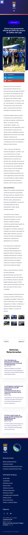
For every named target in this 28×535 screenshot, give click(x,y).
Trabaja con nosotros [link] (8, 488)
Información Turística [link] (8, 492)
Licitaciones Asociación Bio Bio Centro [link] (12, 468)
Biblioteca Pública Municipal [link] (9, 461)
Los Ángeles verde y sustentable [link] (10, 495)
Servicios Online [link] (6, 485)
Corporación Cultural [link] (8, 464)
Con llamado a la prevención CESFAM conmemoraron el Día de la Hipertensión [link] (13, 362)
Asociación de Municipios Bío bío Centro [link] (12, 466)
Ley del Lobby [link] (6, 478)
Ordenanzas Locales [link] (8, 483)
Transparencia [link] (6, 480)
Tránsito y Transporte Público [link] (10, 502)
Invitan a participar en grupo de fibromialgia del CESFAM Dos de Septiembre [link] (13, 417)
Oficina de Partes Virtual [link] (8, 490)
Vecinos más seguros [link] (8, 500)
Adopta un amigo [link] (7, 497)
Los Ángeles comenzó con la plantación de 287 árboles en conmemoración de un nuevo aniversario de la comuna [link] (13, 390)
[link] (2, 2)
